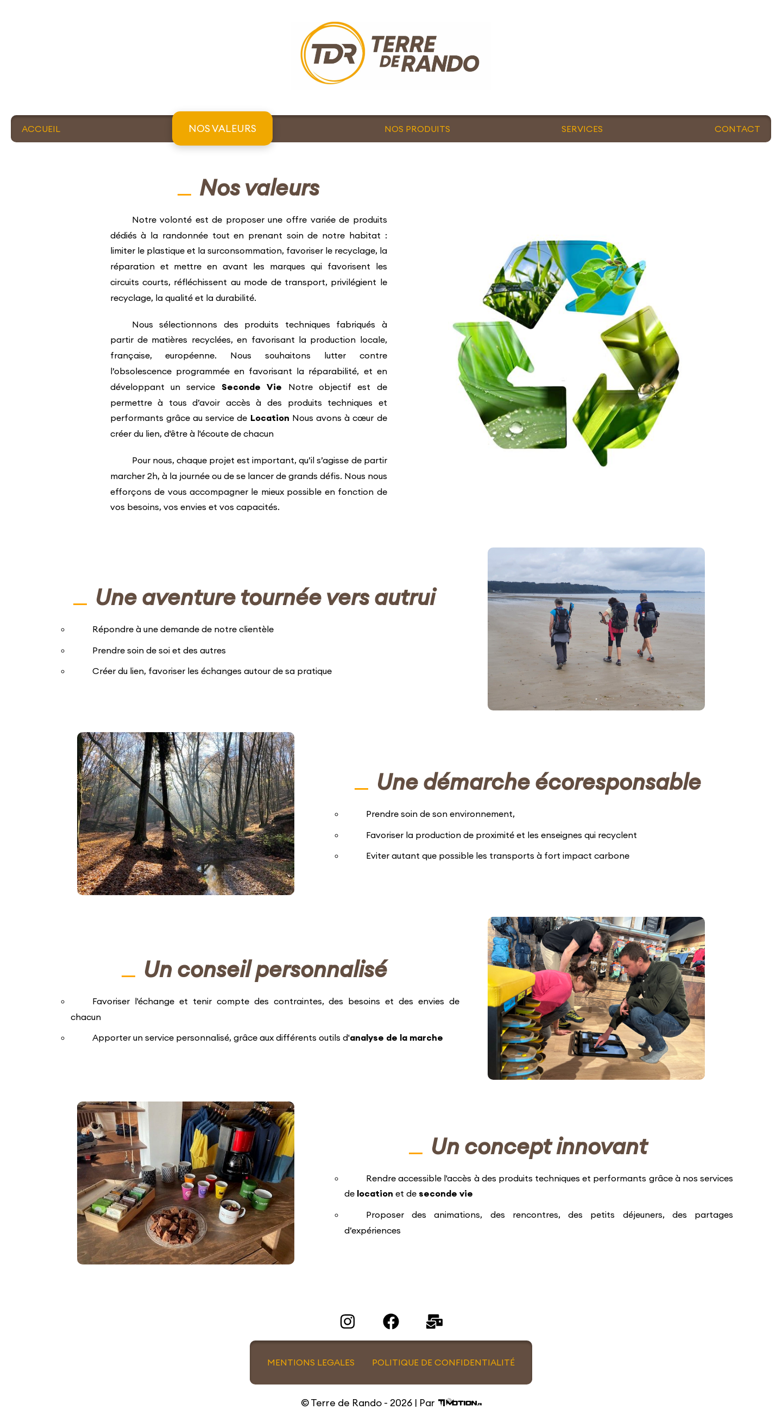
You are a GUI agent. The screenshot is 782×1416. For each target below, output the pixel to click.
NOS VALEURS (222, 128)
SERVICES (582, 128)
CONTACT (737, 128)
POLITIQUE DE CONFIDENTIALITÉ (443, 1362)
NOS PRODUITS (417, 128)
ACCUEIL (41, 128)
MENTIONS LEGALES (311, 1362)
